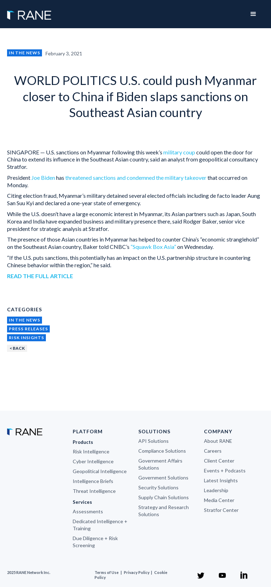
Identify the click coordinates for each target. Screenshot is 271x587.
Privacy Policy (137, 572)
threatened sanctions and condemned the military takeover (135, 177)
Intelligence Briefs (93, 481)
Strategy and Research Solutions (163, 510)
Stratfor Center (221, 510)
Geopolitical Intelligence (100, 471)
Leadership (216, 490)
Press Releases (28, 328)
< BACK (17, 348)
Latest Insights (221, 480)
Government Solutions (163, 478)
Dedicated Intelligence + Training (100, 524)
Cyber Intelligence (93, 461)
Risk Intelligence (91, 451)
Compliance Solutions (162, 451)
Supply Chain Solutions (163, 497)
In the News (24, 52)
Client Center (219, 461)
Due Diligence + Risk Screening (95, 541)
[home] (29, 12)
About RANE (218, 441)
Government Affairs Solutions (160, 464)
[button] (253, 14)
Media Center (219, 500)
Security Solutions (158, 487)
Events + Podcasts (225, 470)
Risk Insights (26, 337)
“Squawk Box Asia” (153, 246)
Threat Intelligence (94, 491)
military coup (179, 152)
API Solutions (153, 441)
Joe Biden (43, 177)
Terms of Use (107, 572)
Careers (213, 451)
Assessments (88, 511)
